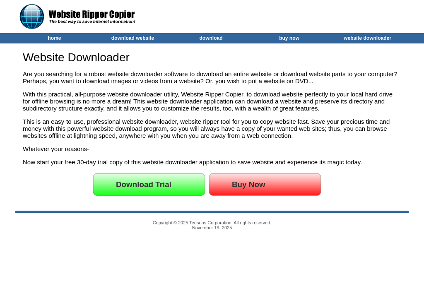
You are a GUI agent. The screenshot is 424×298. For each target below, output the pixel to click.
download (211, 38)
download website (132, 38)
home (54, 38)
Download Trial (143, 184)
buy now (289, 38)
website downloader (367, 38)
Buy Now (248, 184)
